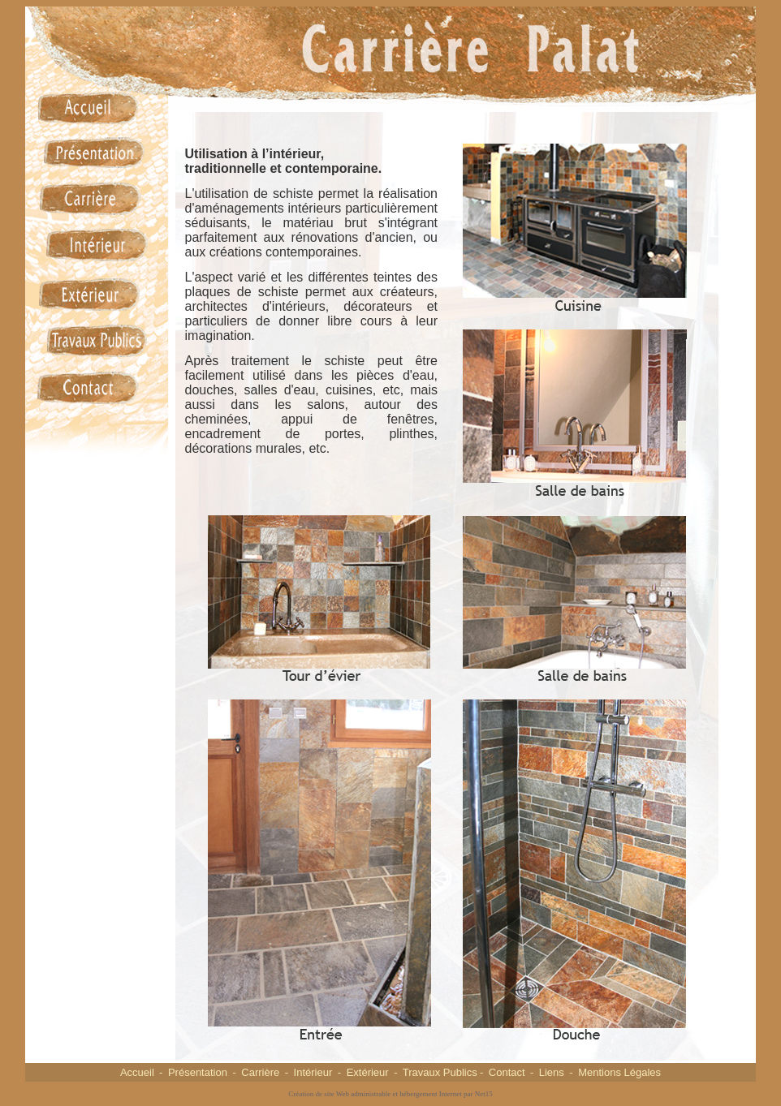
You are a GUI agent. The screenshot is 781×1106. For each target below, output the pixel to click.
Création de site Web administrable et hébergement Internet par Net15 (390, 1094)
